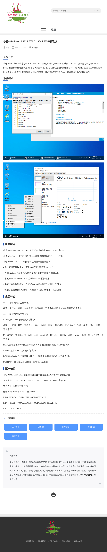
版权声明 (42, 541)
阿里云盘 (66, 427)
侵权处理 (30, 541)
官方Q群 (54, 541)
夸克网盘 (91, 427)
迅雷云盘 (15, 436)
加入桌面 (66, 541)
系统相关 (35, 48)
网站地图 (78, 541)
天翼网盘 (41, 427)
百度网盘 (15, 427)
